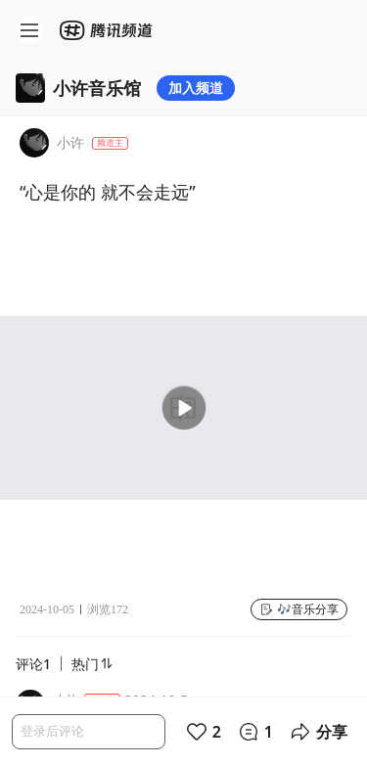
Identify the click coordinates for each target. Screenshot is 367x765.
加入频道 (195, 87)
